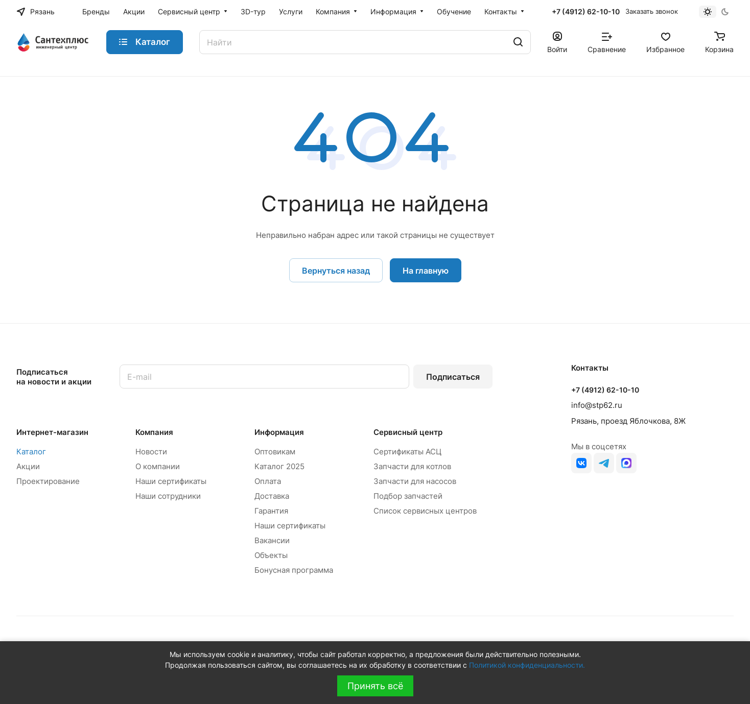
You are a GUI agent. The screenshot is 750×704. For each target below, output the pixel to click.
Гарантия (271, 511)
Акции (28, 466)
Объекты (271, 555)
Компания (154, 432)
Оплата (267, 481)
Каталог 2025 (279, 466)
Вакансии (272, 540)
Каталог (31, 451)
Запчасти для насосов (414, 481)
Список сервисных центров (425, 511)
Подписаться (453, 377)
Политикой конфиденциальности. (527, 665)
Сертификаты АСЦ (407, 451)
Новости (151, 451)
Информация (279, 432)
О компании (157, 466)
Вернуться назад (336, 270)
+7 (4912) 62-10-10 (586, 11)
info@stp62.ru (596, 405)
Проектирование (48, 481)
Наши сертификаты (170, 481)
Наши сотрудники (168, 496)
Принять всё (375, 686)
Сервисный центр (407, 432)
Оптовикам (274, 451)
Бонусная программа (293, 570)
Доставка (271, 496)
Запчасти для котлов (412, 466)
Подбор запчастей (407, 496)
